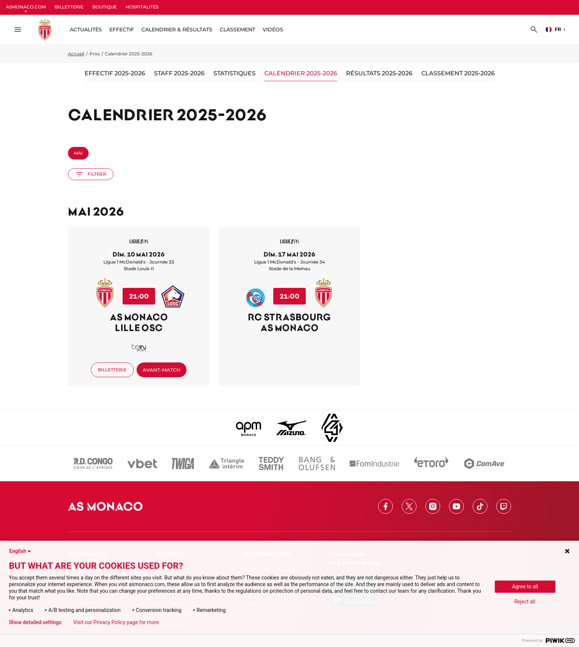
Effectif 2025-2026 (115, 73)
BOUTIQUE (104, 7)
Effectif (121, 29)
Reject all (524, 602)
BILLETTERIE (69, 7)
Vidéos (273, 29)
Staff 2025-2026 (179, 73)
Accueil (76, 53)
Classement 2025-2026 (458, 73)
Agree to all (525, 586)
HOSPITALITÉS (142, 7)
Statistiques (234, 73)
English (20, 551)
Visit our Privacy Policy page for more (116, 622)
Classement (237, 29)
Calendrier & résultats (176, 29)
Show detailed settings (35, 622)
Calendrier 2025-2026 (300, 73)
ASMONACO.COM (26, 7)
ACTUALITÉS (86, 29)
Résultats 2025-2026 (379, 73)
